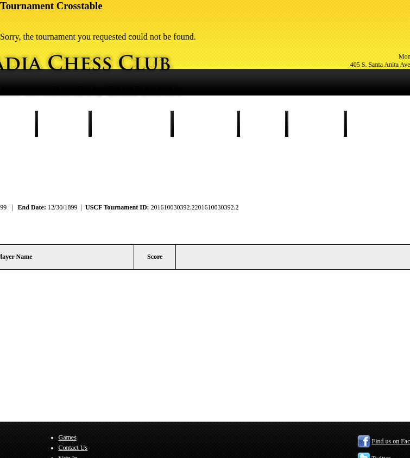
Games (262, 124)
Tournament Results (131, 124)
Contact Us (316, 124)
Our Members (205, 124)
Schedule (63, 124)
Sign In (369, 124)
